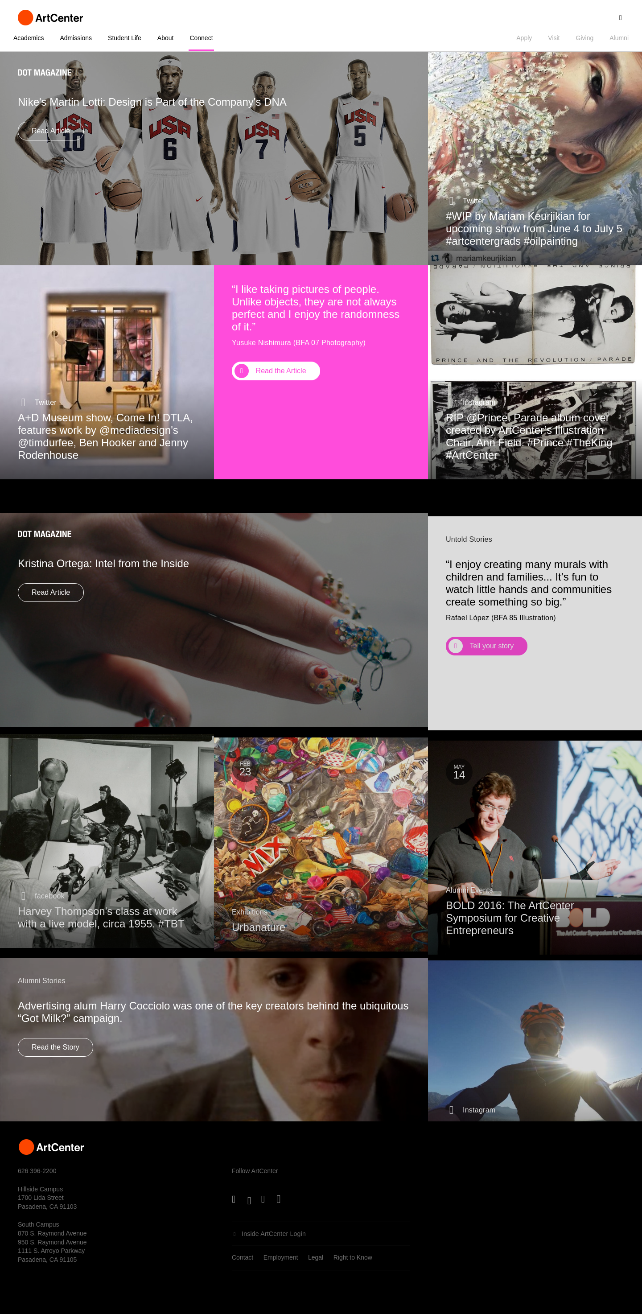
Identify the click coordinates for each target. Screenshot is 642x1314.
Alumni (619, 37)
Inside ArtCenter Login (274, 1233)
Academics (28, 37)
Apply (524, 37)
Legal (315, 1257)
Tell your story (492, 676)
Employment (280, 1257)
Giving (585, 37)
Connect (201, 37)
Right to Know (352, 1257)
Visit (554, 37)
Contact (242, 1257)
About (165, 37)
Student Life (124, 37)
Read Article (51, 131)
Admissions (76, 37)
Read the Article (281, 371)
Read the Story (55, 1063)
